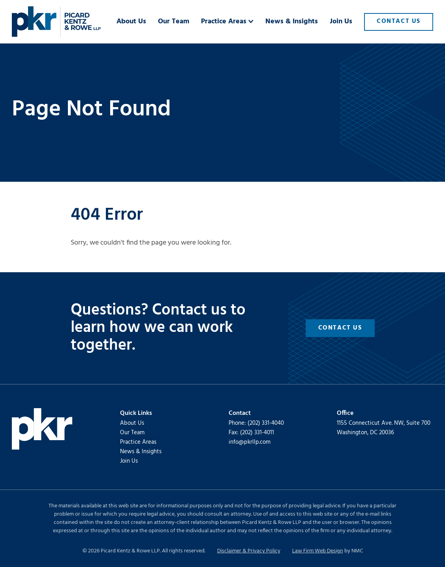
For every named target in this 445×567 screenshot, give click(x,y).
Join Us (129, 461)
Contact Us (340, 328)
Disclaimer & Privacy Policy (248, 551)
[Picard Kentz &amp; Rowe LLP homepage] (56, 21)
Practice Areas (138, 442)
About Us (132, 423)
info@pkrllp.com (249, 442)
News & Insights (140, 451)
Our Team (132, 432)
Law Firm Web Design (317, 551)
